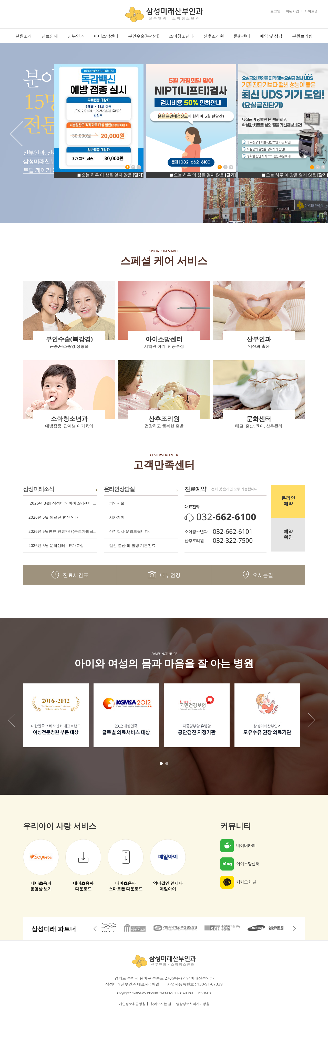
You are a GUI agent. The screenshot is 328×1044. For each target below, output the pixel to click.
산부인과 (76, 36)
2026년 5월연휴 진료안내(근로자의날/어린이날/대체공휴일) (62, 531)
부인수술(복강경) (143, 36)
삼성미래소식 (38, 488)
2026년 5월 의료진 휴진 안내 (53, 517)
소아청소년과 (181, 36)
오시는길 (258, 575)
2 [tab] (166, 763)
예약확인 (288, 534)
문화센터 (242, 36)
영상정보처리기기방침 (192, 1003)
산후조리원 (213, 36)
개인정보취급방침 (132, 1003)
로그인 (275, 11)
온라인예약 (288, 501)
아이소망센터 (106, 36)
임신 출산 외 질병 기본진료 (132, 545)
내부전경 (164, 575)
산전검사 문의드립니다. (129, 531)
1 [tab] (161, 763)
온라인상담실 (119, 488)
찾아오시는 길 (160, 1003)
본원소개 (23, 36)
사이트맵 (311, 11)
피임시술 (117, 503)
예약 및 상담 (271, 36)
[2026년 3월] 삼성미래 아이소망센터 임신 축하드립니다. (62, 503)
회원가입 (292, 11)
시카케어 (117, 517)
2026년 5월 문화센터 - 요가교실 (56, 545)
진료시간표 (70, 575)
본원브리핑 (302, 36)
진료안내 (50, 36)
